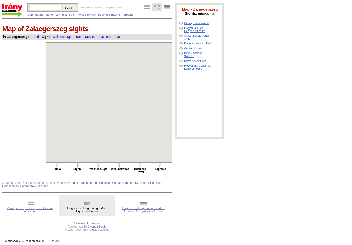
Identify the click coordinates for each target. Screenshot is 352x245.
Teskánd (42, 186)
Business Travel (109, 37)
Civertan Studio (97, 226)
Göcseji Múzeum (194, 48)
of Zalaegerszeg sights (53, 29)
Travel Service (85, 37)
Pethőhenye (28, 186)
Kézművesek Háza (195, 61)
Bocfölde (105, 182)
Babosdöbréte (88, 182)
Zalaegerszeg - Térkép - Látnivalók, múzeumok (30, 209)
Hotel (35, 37)
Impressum (93, 223)
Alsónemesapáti (67, 182)
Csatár (116, 182)
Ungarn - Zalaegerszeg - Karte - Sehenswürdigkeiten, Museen (143, 209)
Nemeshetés (10, 186)
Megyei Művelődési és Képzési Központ (197, 67)
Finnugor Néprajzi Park (198, 43)
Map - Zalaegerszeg (200, 9)
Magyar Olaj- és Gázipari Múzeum (194, 29)
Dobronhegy (130, 182)
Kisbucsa (154, 182)
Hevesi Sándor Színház (193, 55)
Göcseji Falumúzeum (196, 23)
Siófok (119, 7)
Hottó (143, 182)
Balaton (99, 7)
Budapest (110, 7)
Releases (79, 223)
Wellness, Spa (63, 37)
